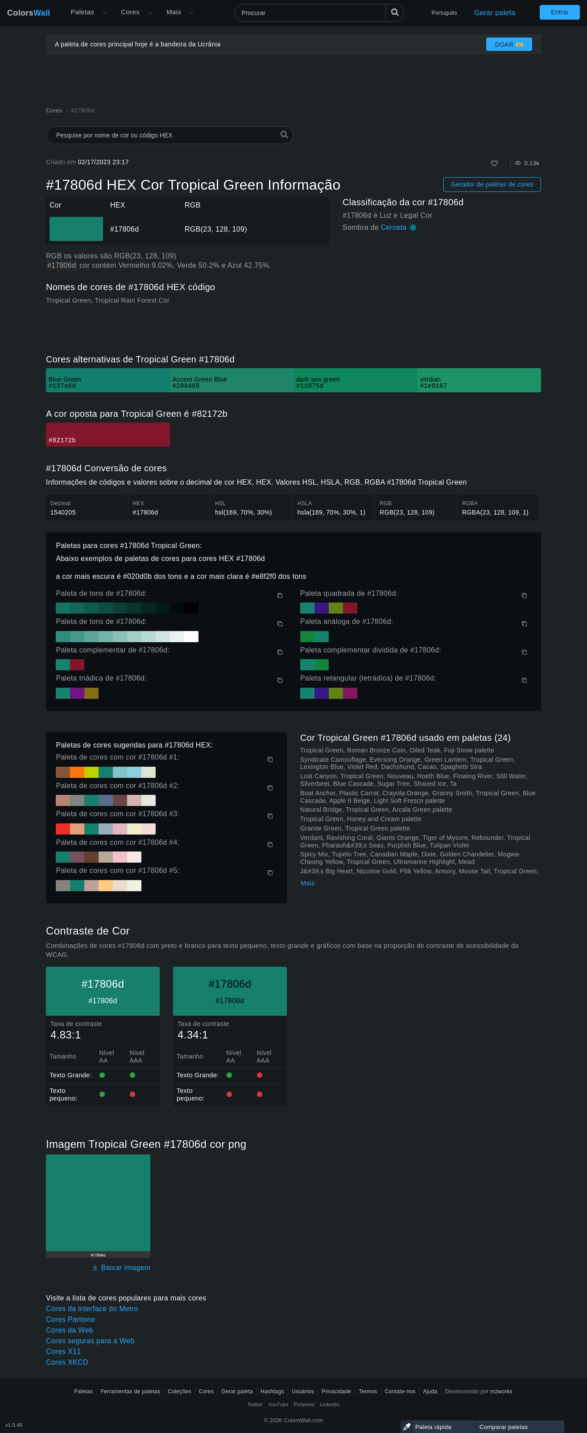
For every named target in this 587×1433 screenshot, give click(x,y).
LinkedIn (329, 1404)
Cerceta (393, 227)
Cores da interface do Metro (92, 1309)
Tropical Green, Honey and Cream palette (361, 818)
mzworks (501, 1391)
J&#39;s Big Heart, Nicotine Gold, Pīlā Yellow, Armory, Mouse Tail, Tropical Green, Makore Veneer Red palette (419, 875)
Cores (130, 12)
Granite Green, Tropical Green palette (355, 828)
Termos (368, 1391)
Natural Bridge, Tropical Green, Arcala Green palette (376, 809)
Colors (28, 12)
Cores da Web (69, 1330)
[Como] (494, 163)
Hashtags (272, 1391)
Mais (308, 883)
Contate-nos (400, 1391)
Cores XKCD (67, 1362)
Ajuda (430, 1391)
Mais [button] (173, 12)
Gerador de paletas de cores (492, 184)
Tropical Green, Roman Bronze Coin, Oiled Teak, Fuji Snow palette (397, 750)
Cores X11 (63, 1351)
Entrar (560, 12)
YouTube (278, 1404)
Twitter (255, 1404)
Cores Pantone (70, 1319)
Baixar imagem (120, 1267)
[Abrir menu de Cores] (150, 13)
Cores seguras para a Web (90, 1341)
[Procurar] (319, 13)
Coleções (179, 1391)
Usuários (303, 1391)
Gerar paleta (495, 13)
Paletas (83, 12)
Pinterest (304, 1404)
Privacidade (336, 1391)
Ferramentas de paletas (130, 1391)
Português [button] (444, 13)
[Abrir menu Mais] (104, 13)
